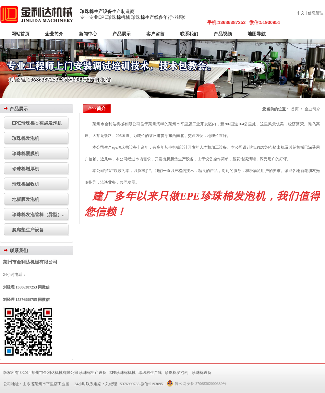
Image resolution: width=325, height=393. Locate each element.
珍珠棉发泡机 (176, 372)
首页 (295, 109)
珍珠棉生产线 (150, 372)
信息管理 (315, 13)
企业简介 (312, 109)
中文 (301, 13)
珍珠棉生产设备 (96, 11)
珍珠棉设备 (201, 372)
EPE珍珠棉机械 (122, 372)
